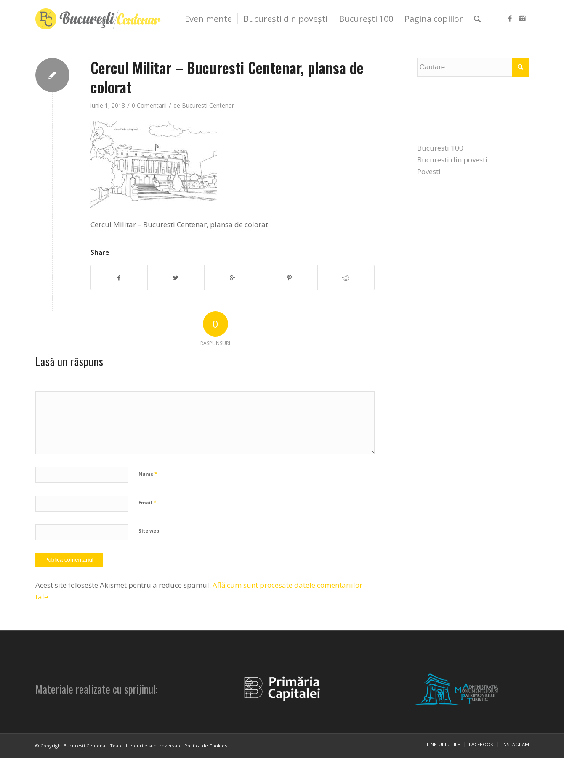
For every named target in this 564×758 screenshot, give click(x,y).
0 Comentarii (149, 105)
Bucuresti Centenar (208, 105)
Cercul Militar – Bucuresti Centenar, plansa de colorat (227, 77)
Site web (148, 530)
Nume (147, 473)
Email (147, 502)
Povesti (429, 171)
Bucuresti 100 (440, 148)
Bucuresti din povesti (452, 159)
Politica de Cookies (205, 745)
